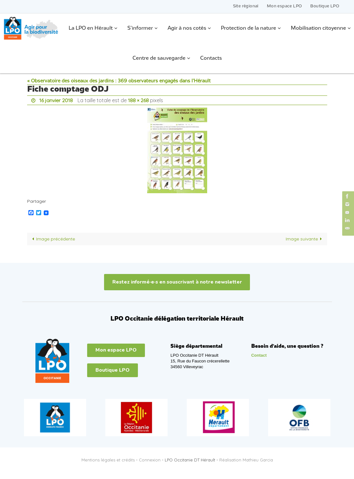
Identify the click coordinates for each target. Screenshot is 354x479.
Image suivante (305, 239)
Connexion (150, 459)
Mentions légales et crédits (108, 459)
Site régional (246, 6)
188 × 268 (138, 100)
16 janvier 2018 (56, 100)
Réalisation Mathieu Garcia (246, 459)
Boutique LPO (324, 6)
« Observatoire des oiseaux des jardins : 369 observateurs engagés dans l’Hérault (119, 81)
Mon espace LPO (284, 6)
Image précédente (52, 239)
